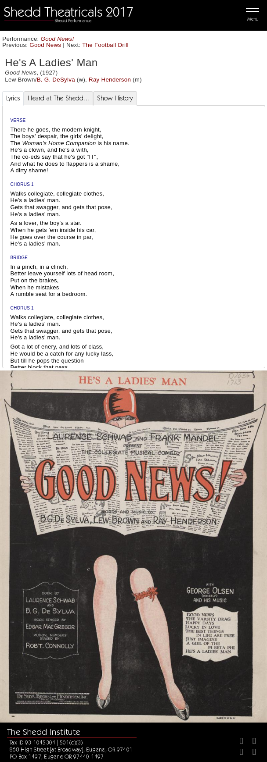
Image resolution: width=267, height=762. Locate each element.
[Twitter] (250, 742)
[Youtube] (250, 753)
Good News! (57, 39)
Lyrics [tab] (13, 98)
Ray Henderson (110, 79)
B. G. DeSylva (56, 79)
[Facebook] (237, 742)
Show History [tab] (115, 98)
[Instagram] (237, 753)
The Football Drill (105, 45)
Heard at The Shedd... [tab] (58, 98)
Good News (45, 45)
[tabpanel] (134, 262)
